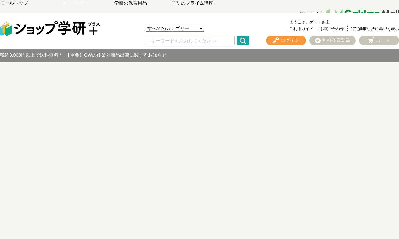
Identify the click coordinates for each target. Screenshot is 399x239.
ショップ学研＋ (73, 3)
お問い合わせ (332, 28)
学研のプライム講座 (192, 3)
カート (383, 40)
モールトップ (14, 3)
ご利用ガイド (301, 28)
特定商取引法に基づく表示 (375, 28)
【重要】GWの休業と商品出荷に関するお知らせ (116, 55)
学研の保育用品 (130, 3)
